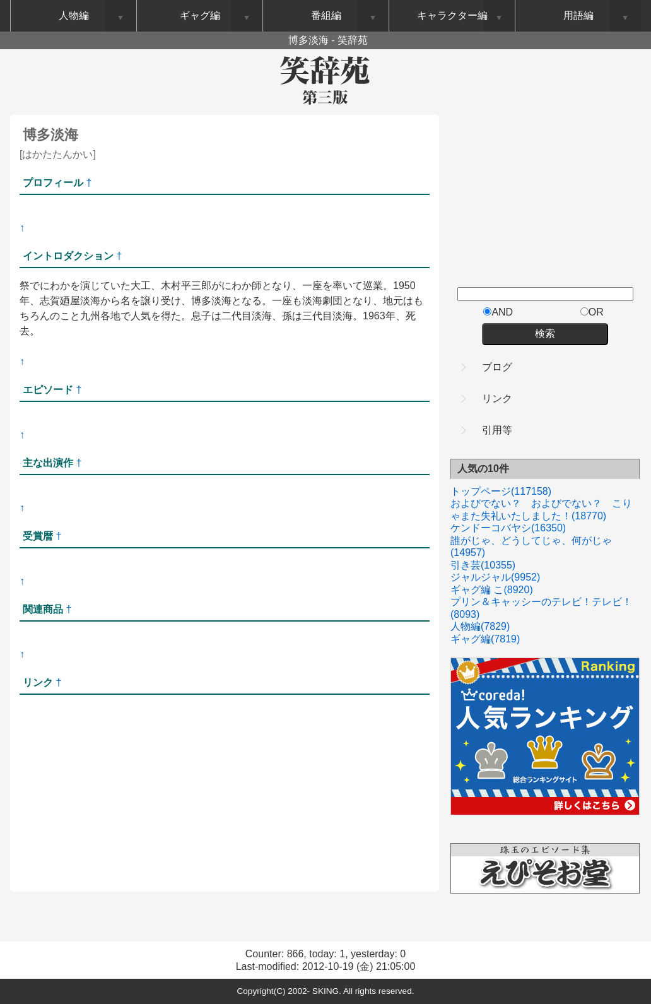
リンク (497, 398)
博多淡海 (50, 135)
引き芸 (482, 565)
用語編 (578, 15)
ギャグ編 (485, 639)
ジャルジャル (495, 577)
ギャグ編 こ (491, 589)
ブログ (497, 367)
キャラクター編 (452, 15)
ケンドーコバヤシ (508, 528)
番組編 (326, 15)
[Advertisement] (167, 345)
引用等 (497, 430)
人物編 (480, 626)
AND (498, 312)
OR (592, 312)
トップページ (500, 491)
